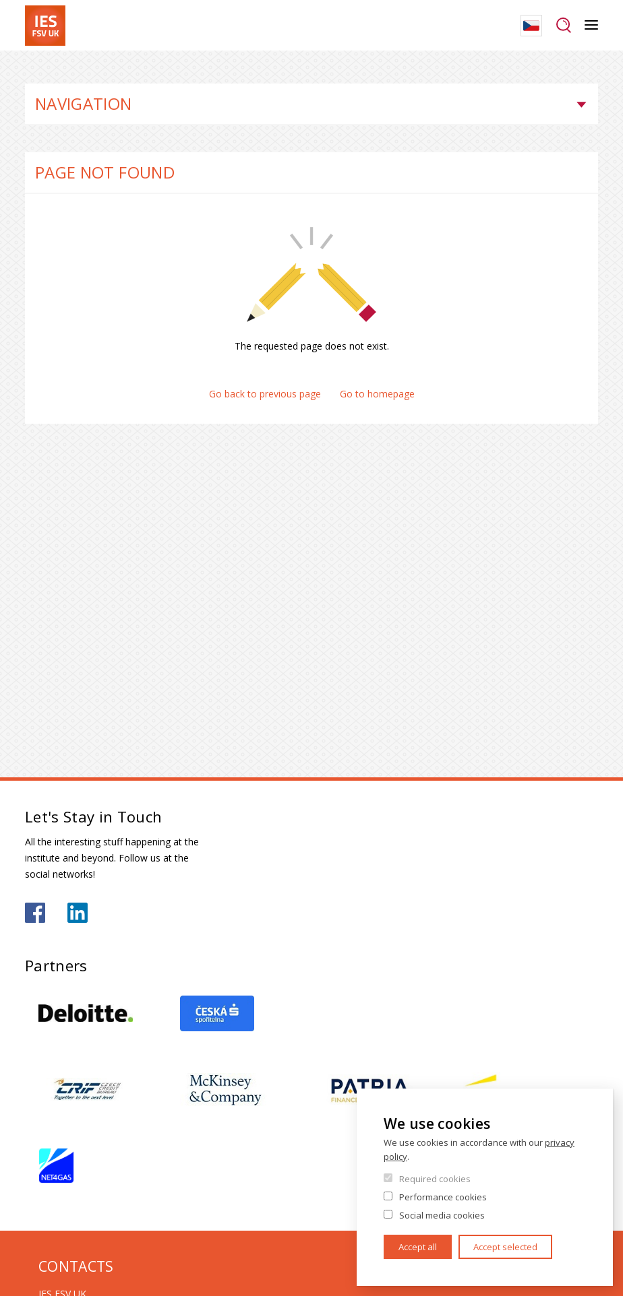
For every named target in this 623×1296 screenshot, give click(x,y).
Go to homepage (377, 393)
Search (563, 26)
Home (28, 67)
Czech (531, 25)
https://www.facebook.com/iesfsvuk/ (35, 913)
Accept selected (505, 1247)
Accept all (417, 1247)
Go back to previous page (265, 393)
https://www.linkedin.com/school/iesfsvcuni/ (77, 913)
